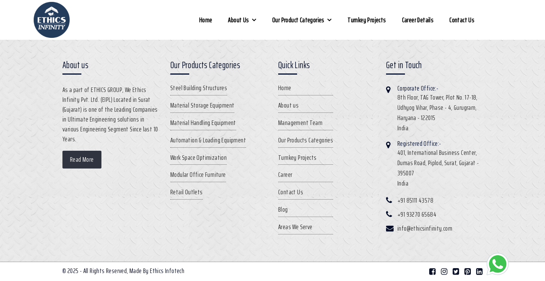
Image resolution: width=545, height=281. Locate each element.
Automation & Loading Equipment (208, 140)
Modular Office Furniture (198, 175)
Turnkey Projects (366, 20)
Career (285, 175)
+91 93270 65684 (416, 214)
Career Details (418, 20)
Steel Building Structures (198, 88)
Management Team (300, 123)
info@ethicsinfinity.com (424, 228)
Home (205, 20)
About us (238, 20)
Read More (82, 159)
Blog (283, 209)
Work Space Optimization (198, 158)
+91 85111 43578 (415, 200)
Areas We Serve (295, 227)
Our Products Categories (305, 140)
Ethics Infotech (167, 270)
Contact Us (461, 20)
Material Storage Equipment (202, 105)
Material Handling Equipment (203, 123)
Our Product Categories (298, 20)
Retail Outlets (186, 192)
